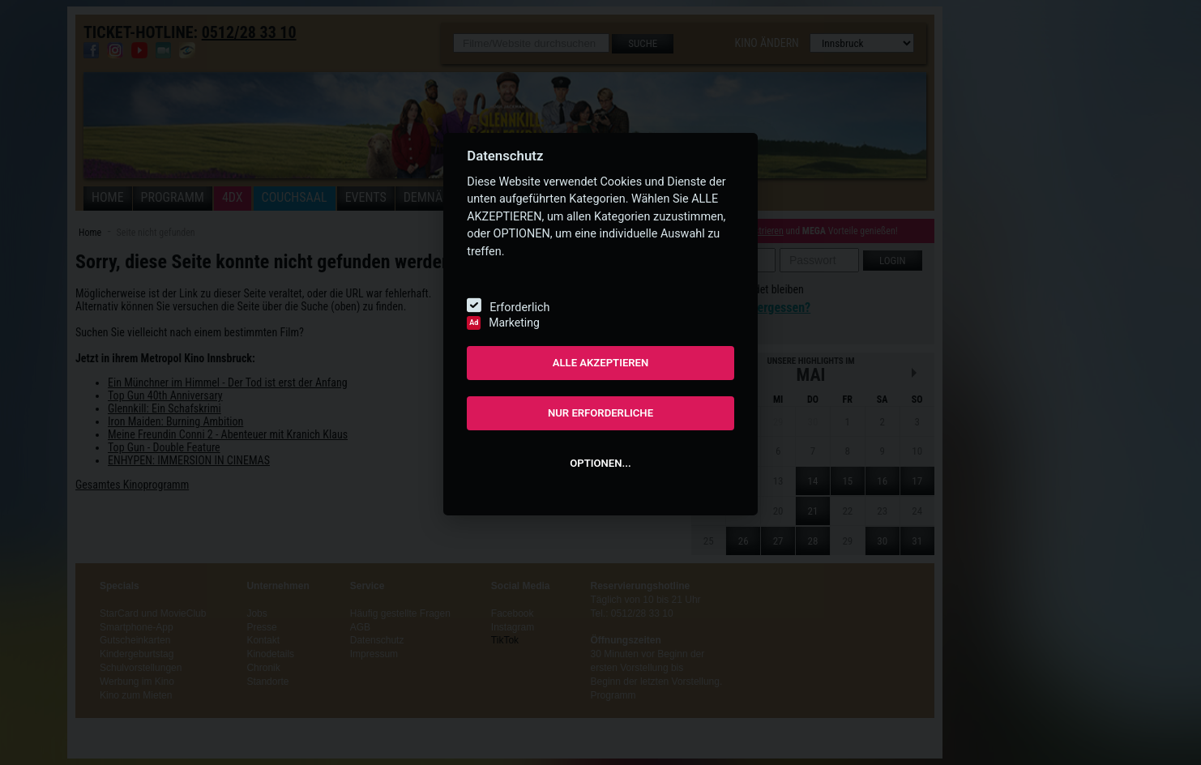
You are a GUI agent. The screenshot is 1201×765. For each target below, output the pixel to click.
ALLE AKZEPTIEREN (601, 363)
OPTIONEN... (600, 463)
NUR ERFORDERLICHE (600, 413)
